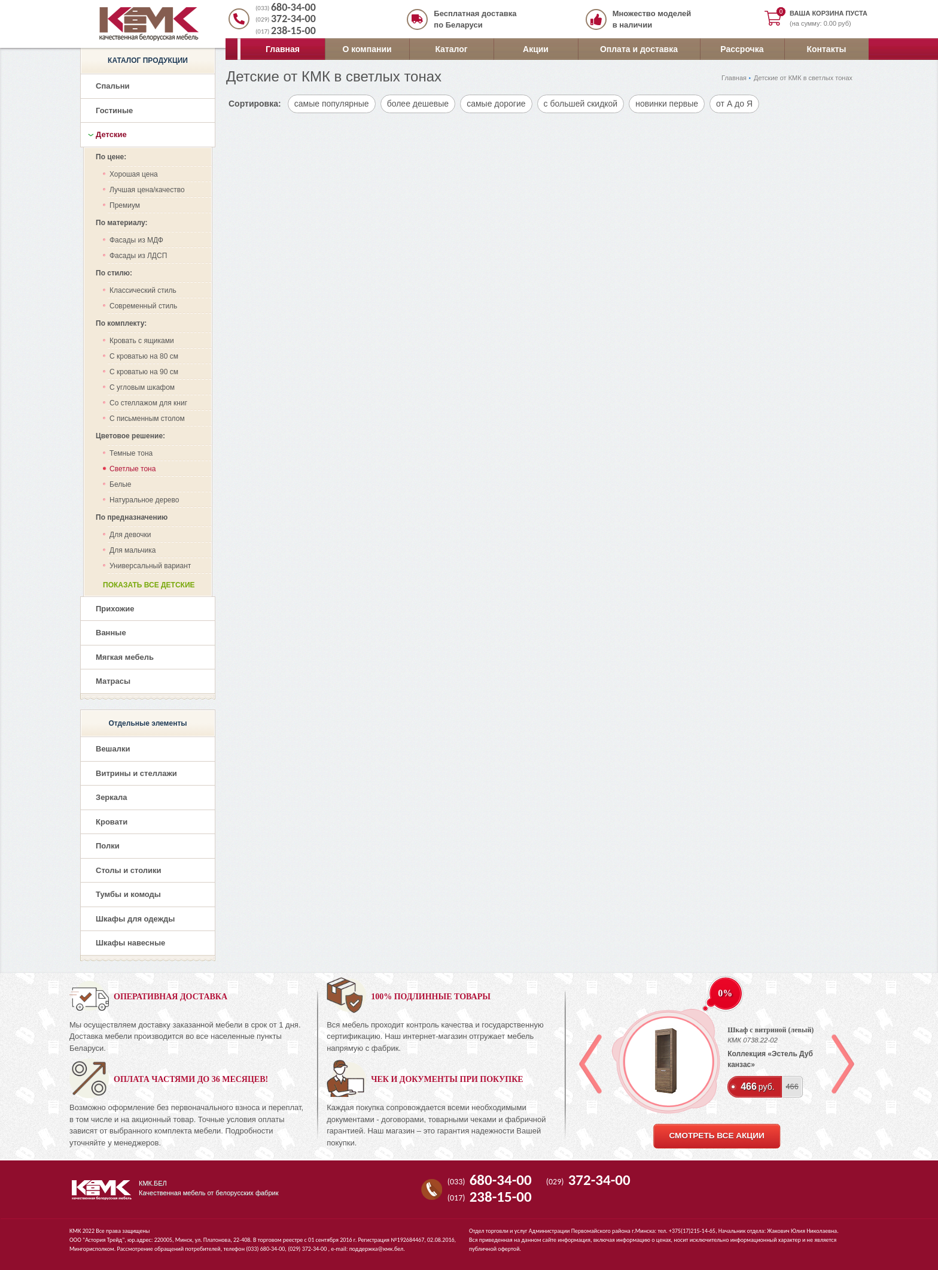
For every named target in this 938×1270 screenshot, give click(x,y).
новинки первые (666, 103)
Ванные (111, 632)
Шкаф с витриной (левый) (770, 1030)
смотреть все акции (716, 1135)
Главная (283, 49)
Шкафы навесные (130, 942)
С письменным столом (147, 418)
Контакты (826, 49)
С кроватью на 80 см (143, 356)
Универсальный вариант (150, 566)
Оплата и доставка (639, 49)
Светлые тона (132, 469)
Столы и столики (129, 870)
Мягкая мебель (125, 657)
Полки (108, 845)
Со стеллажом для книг (148, 403)
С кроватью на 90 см (143, 372)
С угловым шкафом (142, 387)
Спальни (113, 85)
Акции (536, 49)
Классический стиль (142, 290)
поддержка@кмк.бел (376, 1249)
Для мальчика (132, 550)
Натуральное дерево (144, 500)
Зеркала (111, 797)
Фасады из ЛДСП (138, 255)
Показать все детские (149, 585)
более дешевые (418, 103)
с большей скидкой (581, 103)
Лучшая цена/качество (147, 190)
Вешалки (113, 748)
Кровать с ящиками (141, 341)
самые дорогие (496, 103)
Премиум (124, 205)
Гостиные (114, 110)
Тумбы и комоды (128, 894)
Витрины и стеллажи (136, 773)
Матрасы (113, 681)
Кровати (111, 821)
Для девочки (130, 535)
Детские (111, 134)
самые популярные (331, 103)
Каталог (451, 49)
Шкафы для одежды (135, 918)
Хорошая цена (133, 174)
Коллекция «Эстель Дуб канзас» (770, 1059)
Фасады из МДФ (136, 240)
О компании (366, 49)
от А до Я (734, 103)
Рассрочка (741, 49)
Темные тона (131, 453)
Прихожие (115, 608)
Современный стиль (143, 306)
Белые (120, 484)
